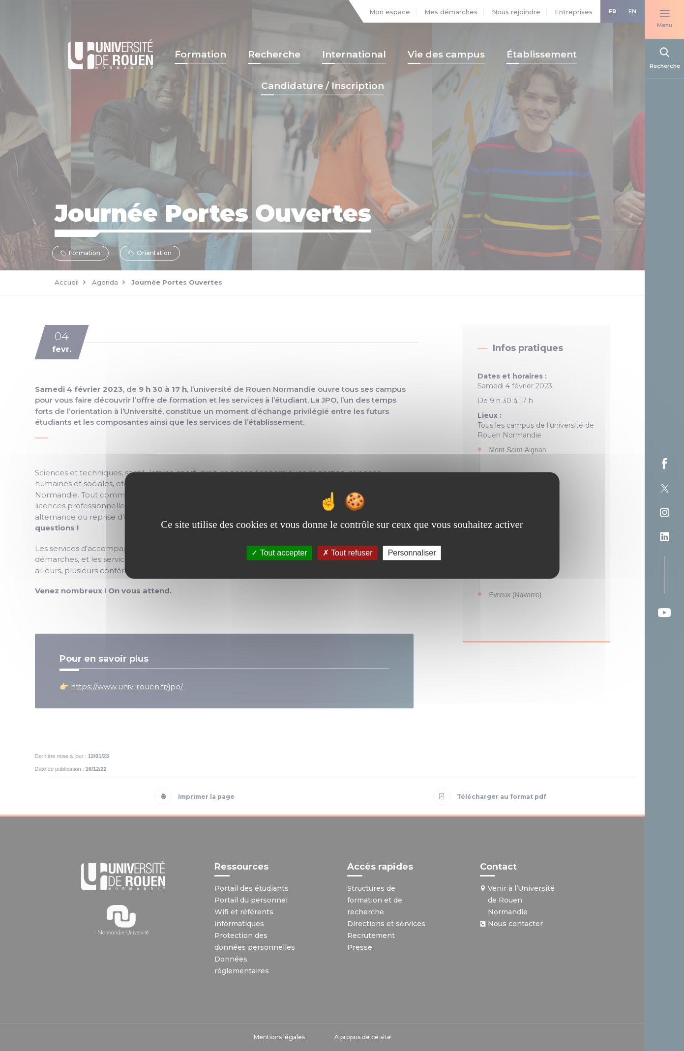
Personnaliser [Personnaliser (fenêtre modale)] (412, 553)
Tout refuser (348, 553)
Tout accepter (279, 553)
